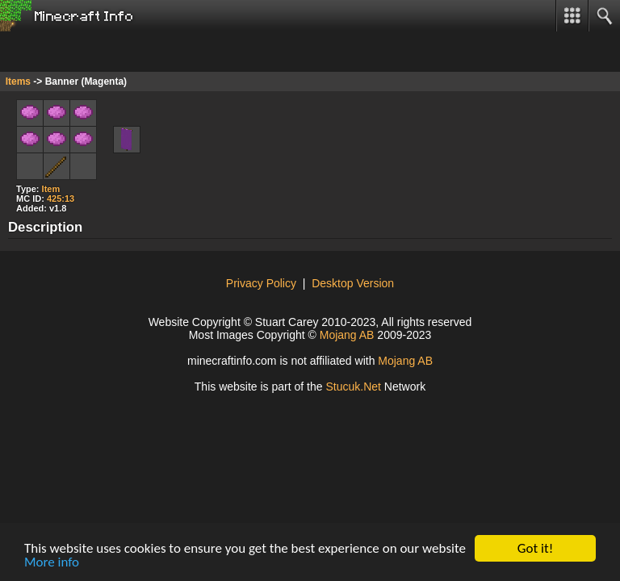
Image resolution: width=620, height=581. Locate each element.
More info (51, 562)
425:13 (60, 198)
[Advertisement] (129, 51)
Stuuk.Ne (352, 386)
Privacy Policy (261, 283)
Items (18, 81)
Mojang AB (347, 334)
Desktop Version (353, 283)
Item (51, 189)
